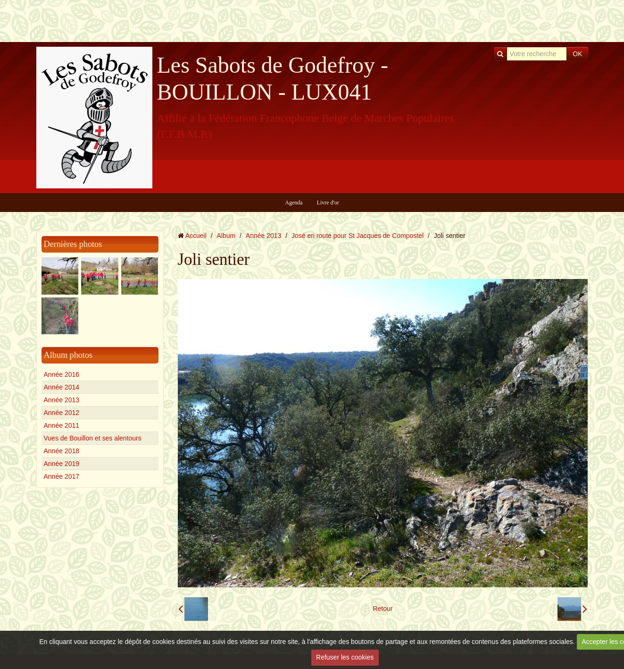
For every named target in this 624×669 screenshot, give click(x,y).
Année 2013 (62, 400)
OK (577, 54)
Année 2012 (62, 412)
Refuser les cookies (345, 657)
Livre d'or (328, 202)
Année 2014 (62, 387)
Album (225, 235)
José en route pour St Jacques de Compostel (357, 235)
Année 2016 (62, 374)
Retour (382, 608)
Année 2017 (62, 476)
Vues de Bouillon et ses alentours (92, 438)
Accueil (196, 235)
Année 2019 (62, 463)
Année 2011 (62, 425)
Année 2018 (62, 451)
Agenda (293, 202)
